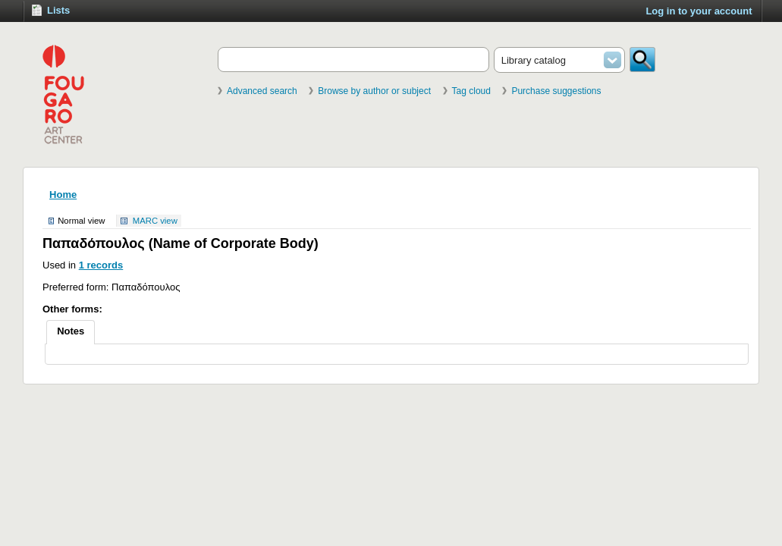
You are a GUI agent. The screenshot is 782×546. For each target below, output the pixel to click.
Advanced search (262, 91)
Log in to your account (698, 11)
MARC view (155, 220)
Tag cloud (471, 91)
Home (63, 194)
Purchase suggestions (556, 91)
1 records (101, 265)
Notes (70, 331)
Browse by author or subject (374, 91)
